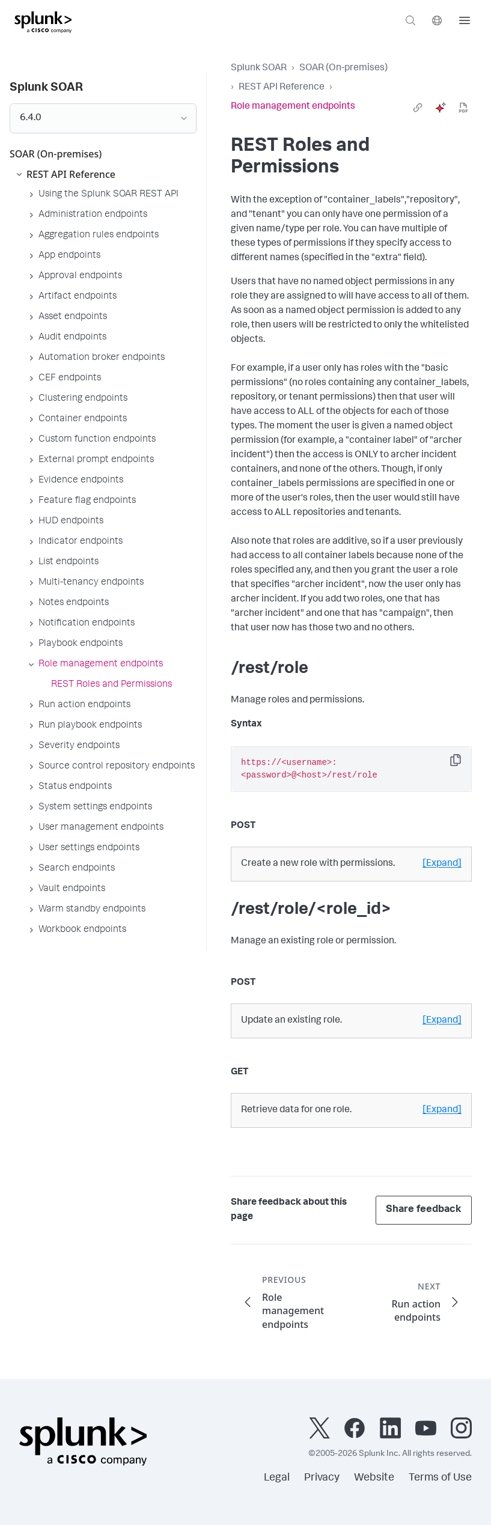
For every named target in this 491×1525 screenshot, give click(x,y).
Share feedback (424, 1210)
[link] (417, 107)
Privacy (322, 1478)
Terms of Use (440, 1478)
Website (374, 1478)
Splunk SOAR (259, 68)
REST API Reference (282, 88)
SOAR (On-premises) (343, 68)
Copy (464, 764)
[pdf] (463, 107)
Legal (277, 1478)
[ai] (440, 107)
